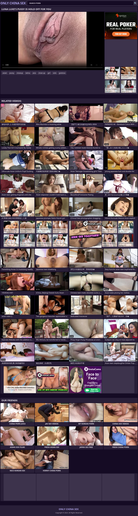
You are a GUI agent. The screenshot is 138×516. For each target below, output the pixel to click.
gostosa (62, 73)
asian (5, 73)
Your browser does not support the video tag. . (52, 41)
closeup (20, 73)
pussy (11, 73)
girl (49, 73)
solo (54, 73)
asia (34, 73)
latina (28, 73)
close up (41, 73)
